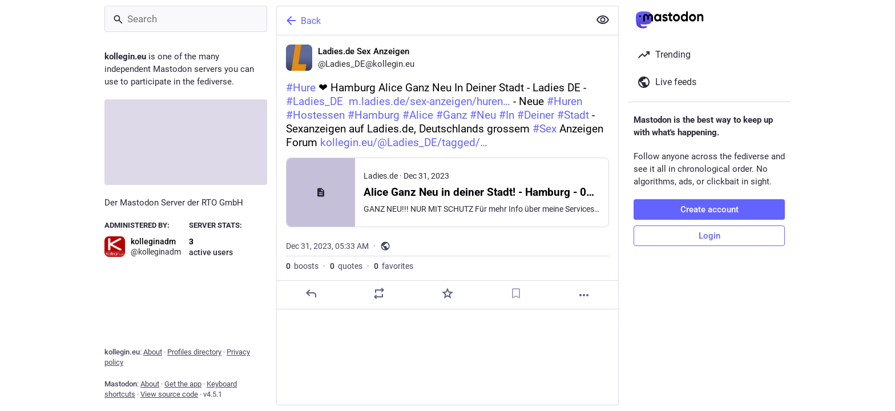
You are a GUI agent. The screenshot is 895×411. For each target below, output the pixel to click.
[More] (584, 295)
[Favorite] (447, 293)
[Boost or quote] (379, 293)
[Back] (432, 20)
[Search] (185, 19)
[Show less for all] (602, 20)
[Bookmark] (516, 293)
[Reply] (311, 293)
